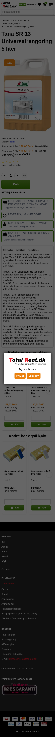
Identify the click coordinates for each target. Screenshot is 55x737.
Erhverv (33, 376)
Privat (20, 376)
